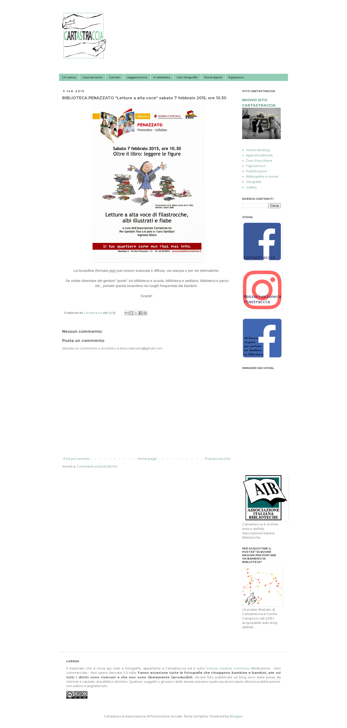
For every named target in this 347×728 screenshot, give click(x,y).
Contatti (114, 77)
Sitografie (253, 182)
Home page (147, 459)
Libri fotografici (187, 77)
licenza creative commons (228, 668)
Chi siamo (69, 77)
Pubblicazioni (256, 171)
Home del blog (258, 150)
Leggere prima (137, 77)
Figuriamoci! (255, 166)
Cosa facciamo (92, 77)
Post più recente (76, 459)
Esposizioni (236, 77)
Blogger (236, 716)
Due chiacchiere (259, 160)
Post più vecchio (218, 459)
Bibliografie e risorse (262, 176)
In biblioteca (161, 77)
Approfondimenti (259, 155)
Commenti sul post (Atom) (97, 466)
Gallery (251, 187)
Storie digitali (213, 77)
